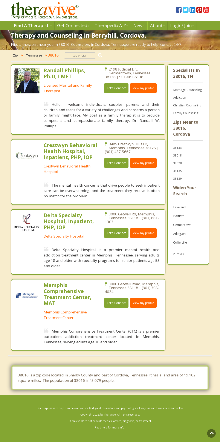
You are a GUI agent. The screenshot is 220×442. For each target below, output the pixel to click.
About (157, 25)
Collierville (180, 242)
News (139, 25)
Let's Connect (116, 88)
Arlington (179, 234)
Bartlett (178, 216)
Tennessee (34, 55)
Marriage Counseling (187, 90)
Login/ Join (182, 25)
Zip (15, 55)
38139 (177, 178)
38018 (177, 155)
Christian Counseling (187, 105)
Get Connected (73, 25)
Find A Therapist (33, 25)
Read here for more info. (110, 427)
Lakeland (179, 207)
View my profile (143, 88)
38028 (177, 163)
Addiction (179, 97)
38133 (177, 148)
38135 (177, 171)
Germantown (182, 225)
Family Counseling (185, 113)
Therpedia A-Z (111, 25)
